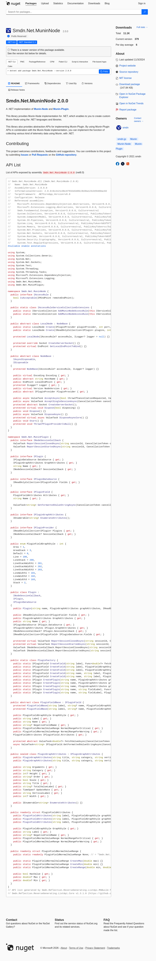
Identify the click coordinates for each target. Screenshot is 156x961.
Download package (129, 84)
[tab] (31, 3)
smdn (126, 127)
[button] (104, 71)
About (64, 948)
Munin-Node (41, 109)
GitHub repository (66, 154)
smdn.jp (122, 139)
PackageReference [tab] (37, 62)
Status (59, 919)
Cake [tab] (10, 66)
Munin (133, 139)
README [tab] (14, 83)
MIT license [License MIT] (125, 78)
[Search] (145, 12)
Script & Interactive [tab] (80, 62)
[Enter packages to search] (74, 12)
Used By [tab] (71, 83)
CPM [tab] (52, 62)
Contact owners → (138, 119)
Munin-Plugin (60, 109)
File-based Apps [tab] (99, 62)
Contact (11, 919)
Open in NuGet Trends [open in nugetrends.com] (131, 103)
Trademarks (113, 948)
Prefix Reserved (18, 36)
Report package (127, 109)
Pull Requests (40, 154)
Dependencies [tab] (53, 83)
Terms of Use (76, 948)
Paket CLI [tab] (63, 62)
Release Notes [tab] (16, 89)
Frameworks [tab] (32, 83)
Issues (24, 154)
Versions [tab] (87, 83)
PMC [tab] (22, 62)
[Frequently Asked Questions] (106, 919)
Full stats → (142, 27)
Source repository (128, 72)
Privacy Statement (95, 948)
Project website (127, 65)
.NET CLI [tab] (12, 62)
